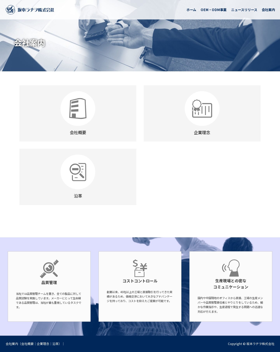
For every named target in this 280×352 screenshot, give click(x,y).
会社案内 (12, 343)
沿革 (55, 343)
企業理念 (43, 343)
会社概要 (27, 343)
